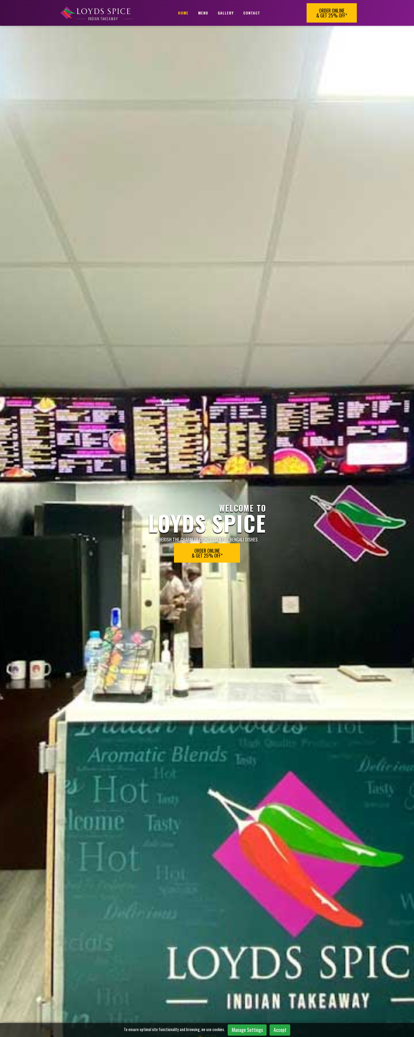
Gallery (226, 13)
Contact (251, 13)
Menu (203, 13)
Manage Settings (247, 1029)
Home (183, 13)
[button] (200, 270)
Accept (280, 1029)
